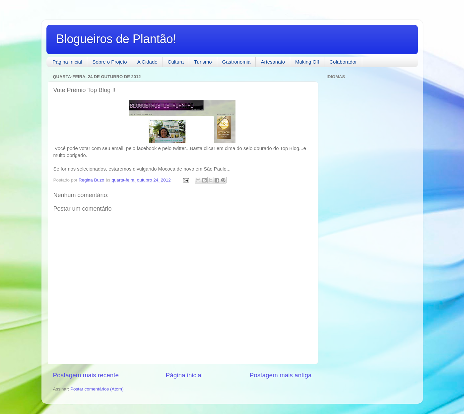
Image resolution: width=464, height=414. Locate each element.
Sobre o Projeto (109, 62)
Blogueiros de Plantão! (116, 39)
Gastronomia (236, 62)
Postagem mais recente (86, 375)
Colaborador (343, 62)
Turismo (203, 62)
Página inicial (184, 375)
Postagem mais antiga (281, 375)
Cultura (176, 62)
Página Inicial (67, 62)
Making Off (307, 62)
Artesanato (273, 62)
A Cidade (147, 62)
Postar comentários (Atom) (97, 389)
